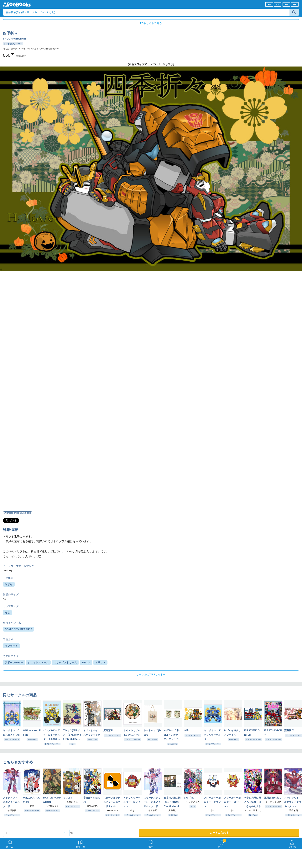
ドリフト (100, 662)
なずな (9, 584)
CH (277, 4)
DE (295, 4)
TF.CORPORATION (14, 38)
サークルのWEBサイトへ (151, 674)
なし (7, 612)
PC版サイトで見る (151, 23)
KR (286, 4)
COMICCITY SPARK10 (18, 629)
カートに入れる (219, 832)
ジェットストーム (38, 662)
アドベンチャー (14, 662)
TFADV (86, 662)
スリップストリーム (65, 662)
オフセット (11, 645)
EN (269, 4)
